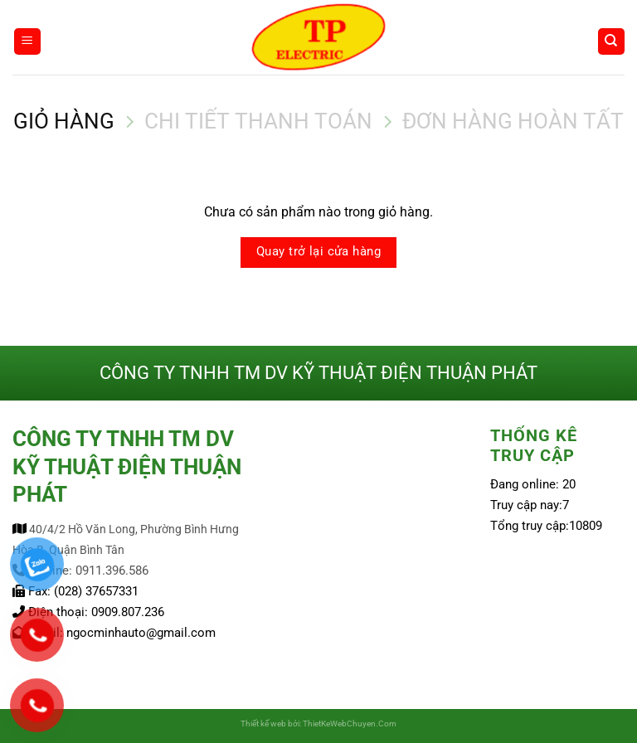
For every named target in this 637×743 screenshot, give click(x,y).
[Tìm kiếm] (611, 42)
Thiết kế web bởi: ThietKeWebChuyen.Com (318, 723)
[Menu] (27, 42)
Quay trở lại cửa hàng (318, 252)
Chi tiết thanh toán (258, 121)
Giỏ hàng (63, 121)
